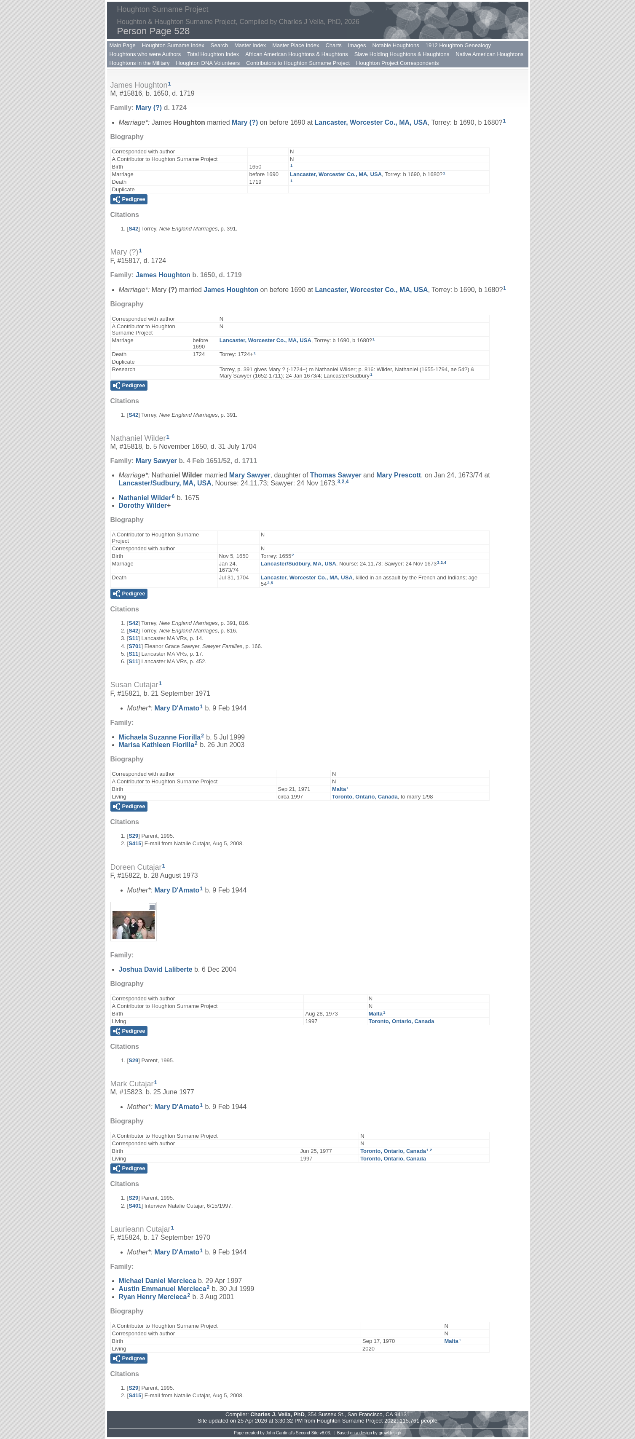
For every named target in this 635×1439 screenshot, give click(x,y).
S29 (133, 836)
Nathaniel (145, 497)
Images (357, 45)
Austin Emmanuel (162, 1288)
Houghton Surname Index (173, 45)
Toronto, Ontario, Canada (365, 796)
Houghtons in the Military (140, 63)
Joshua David (156, 969)
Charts (333, 45)
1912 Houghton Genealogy (458, 45)
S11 (133, 638)
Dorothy (143, 505)
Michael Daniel (157, 1280)
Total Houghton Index (213, 54)
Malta (339, 789)
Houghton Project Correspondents (397, 63)
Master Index (250, 45)
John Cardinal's (280, 1433)
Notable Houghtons (395, 45)
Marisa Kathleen (157, 744)
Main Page (123, 45)
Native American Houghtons (489, 54)
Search (219, 45)
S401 (135, 1206)
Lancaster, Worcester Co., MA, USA (371, 122)
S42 (133, 228)
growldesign (390, 1433)
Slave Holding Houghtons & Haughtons (401, 54)
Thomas (336, 475)
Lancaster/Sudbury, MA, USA (165, 483)
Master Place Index (295, 45)
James (163, 275)
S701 (135, 646)
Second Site (307, 1433)
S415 (135, 843)
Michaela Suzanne (160, 736)
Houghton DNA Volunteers (208, 63)
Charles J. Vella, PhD (277, 1414)
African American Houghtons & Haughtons (296, 54)
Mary (149, 107)
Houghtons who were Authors (145, 54)
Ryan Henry (153, 1296)
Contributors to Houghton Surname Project (298, 63)
